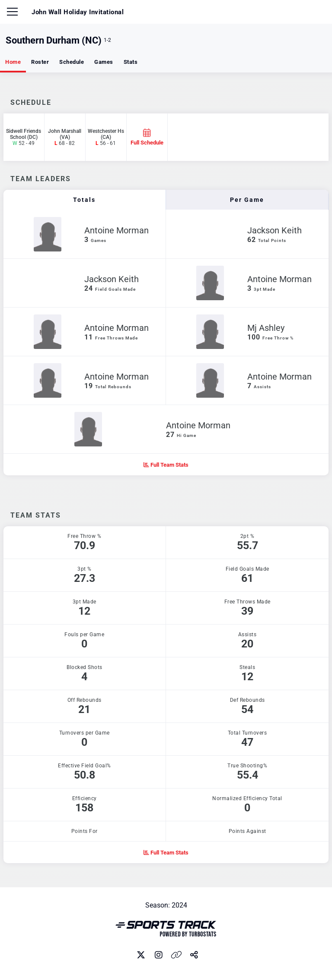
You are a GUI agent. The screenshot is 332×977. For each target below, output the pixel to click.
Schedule (71, 62)
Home (13, 62)
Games (103, 62)
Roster (40, 62)
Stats (131, 62)
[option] (166, 493)
